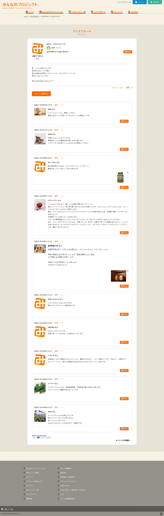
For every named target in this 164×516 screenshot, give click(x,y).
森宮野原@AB (53, 246)
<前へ (34, 437)
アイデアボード (99, 12)
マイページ (118, 12)
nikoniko (51, 327)
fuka (50, 109)
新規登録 (156, 2)
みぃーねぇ (52, 162)
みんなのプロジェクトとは (53, 12)
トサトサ (51, 355)
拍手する (128, 52)
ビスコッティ (53, 200)
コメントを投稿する (41, 94)
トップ (30, 12)
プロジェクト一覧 (79, 12)
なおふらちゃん (54, 299)
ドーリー (51, 383)
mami (50, 134)
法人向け (134, 12)
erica (50, 412)
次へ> (49, 437)
